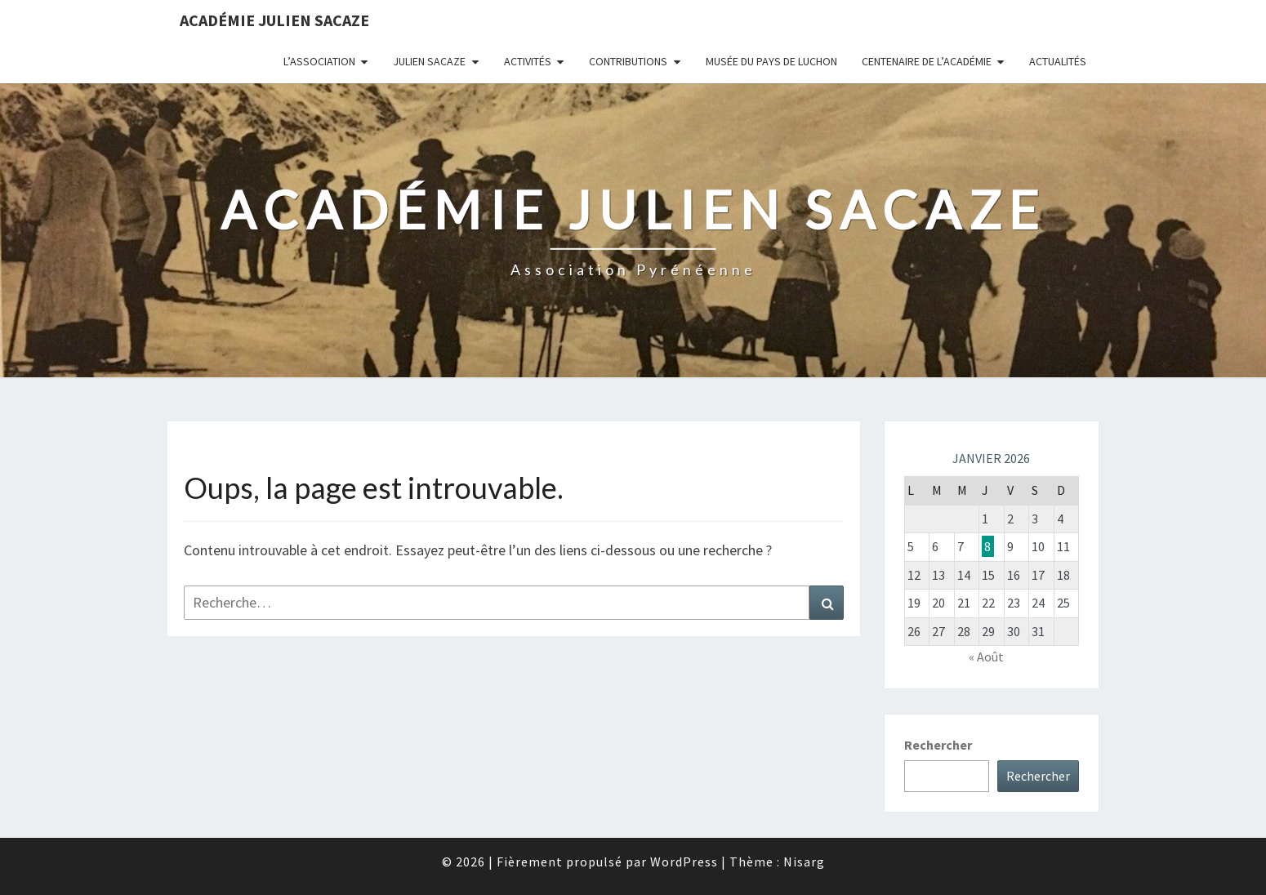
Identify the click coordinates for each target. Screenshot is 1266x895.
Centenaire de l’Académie (927, 61)
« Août (986, 656)
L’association (319, 61)
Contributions (628, 61)
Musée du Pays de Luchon (771, 61)
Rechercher (938, 745)
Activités (527, 61)
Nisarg (804, 861)
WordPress (684, 861)
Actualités (1057, 61)
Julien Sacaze (429, 61)
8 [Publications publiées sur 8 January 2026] (987, 546)
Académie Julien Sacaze (274, 20)
